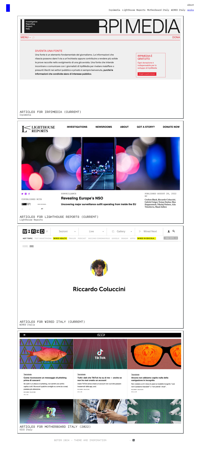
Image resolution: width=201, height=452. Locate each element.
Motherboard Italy (158, 10)
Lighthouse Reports (133, 10)
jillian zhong (118, 440)
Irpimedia (114, 10)
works (190, 10)
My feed (141, 440)
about (190, 5)
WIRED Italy (178, 10)
